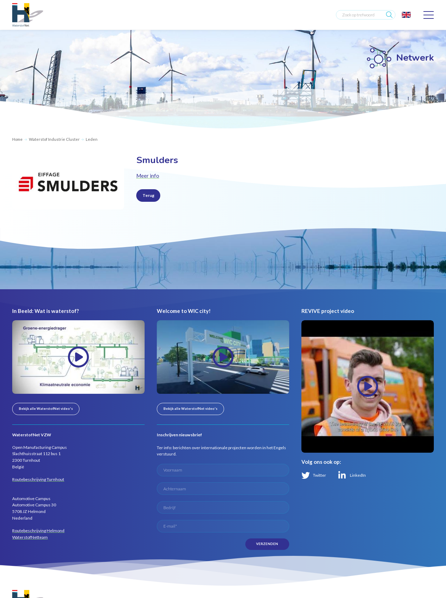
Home (17, 139)
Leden (92, 139)
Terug (148, 195)
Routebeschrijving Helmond (38, 530)
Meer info (147, 175)
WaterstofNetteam (30, 537)
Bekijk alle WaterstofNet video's (46, 409)
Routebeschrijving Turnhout (38, 479)
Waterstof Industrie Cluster (54, 139)
